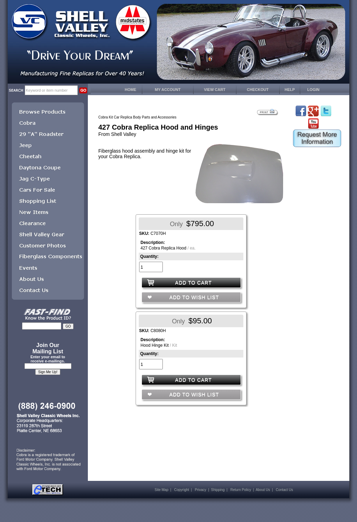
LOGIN (313, 89)
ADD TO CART (193, 282)
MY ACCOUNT (168, 89)
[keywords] (51, 90)
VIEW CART (215, 89)
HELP (289, 89)
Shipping (218, 490)
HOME (130, 89)
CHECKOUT (257, 89)
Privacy (200, 490)
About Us (263, 490)
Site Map (161, 490)
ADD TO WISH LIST (193, 297)
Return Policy (240, 490)
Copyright (181, 490)
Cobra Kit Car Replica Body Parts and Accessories (137, 117)
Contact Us (284, 490)
